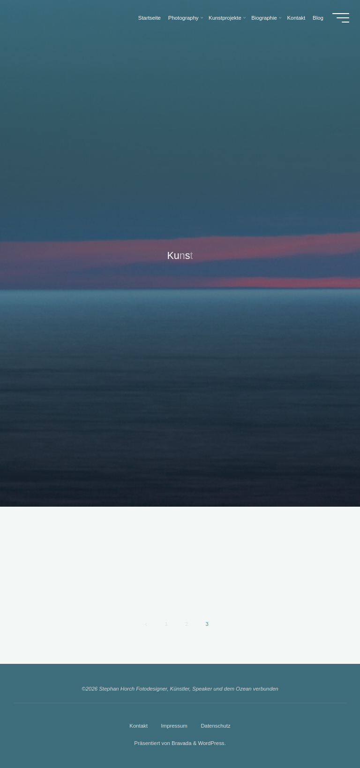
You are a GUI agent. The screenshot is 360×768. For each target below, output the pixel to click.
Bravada (181, 743)
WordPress (211, 743)
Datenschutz (215, 726)
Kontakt (138, 726)
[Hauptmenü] (340, 18)
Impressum (174, 726)
